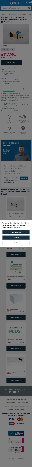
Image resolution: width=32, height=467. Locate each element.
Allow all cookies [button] (16, 232)
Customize (16, 237)
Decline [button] (16, 243)
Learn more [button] (16, 227)
